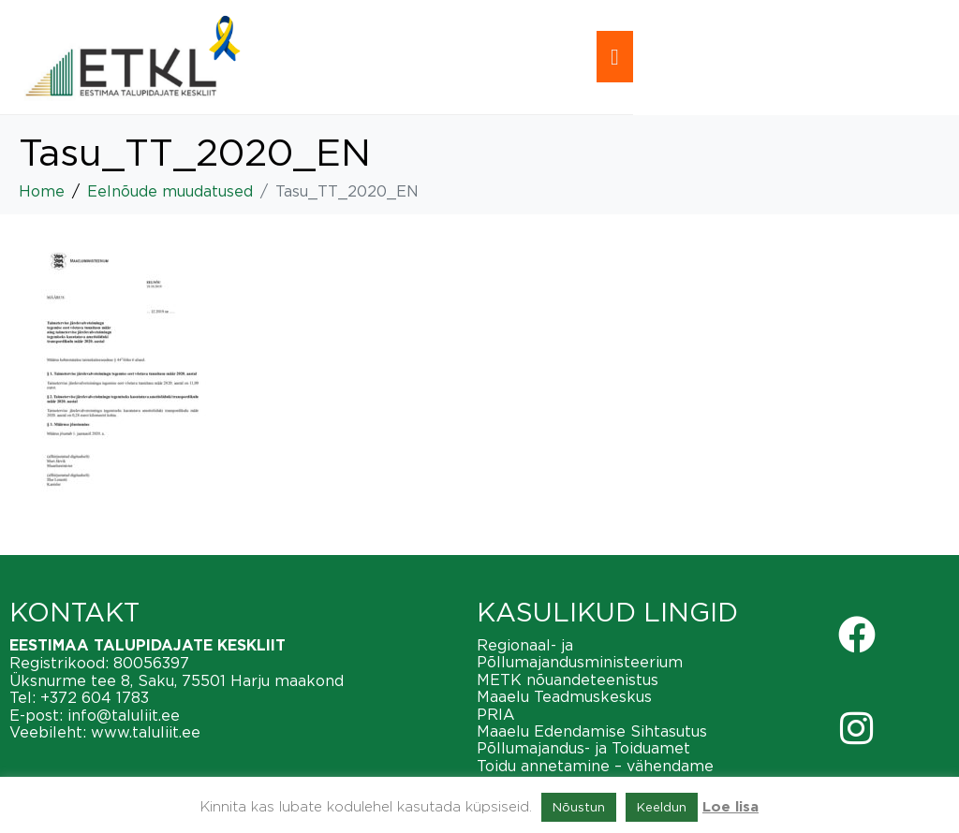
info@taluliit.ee (123, 715)
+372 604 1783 (94, 697)
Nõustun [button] (579, 806)
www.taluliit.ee (145, 731)
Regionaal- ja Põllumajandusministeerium (580, 653)
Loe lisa (730, 807)
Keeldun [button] (661, 806)
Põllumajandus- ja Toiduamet (583, 747)
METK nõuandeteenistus (567, 679)
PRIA (496, 714)
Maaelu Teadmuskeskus (564, 696)
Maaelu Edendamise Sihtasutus (592, 731)
